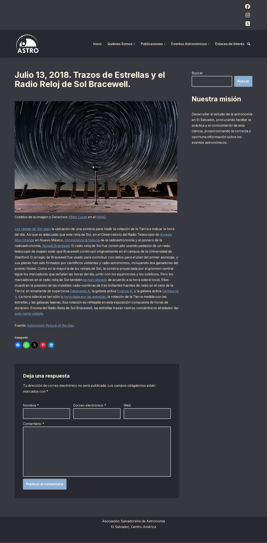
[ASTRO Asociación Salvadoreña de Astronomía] (27, 44)
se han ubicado (111, 280)
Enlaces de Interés (229, 44)
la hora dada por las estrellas (102, 297)
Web (127, 406)
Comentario (33, 424)
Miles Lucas (79, 217)
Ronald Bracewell (56, 246)
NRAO (103, 217)
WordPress (65, 537)
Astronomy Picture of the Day (51, 326)
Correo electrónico (89, 406)
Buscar (197, 73)
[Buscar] (248, 43)
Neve (19, 537)
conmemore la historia (83, 240)
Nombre (31, 406)
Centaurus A (25, 297)
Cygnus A (135, 291)
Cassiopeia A (89, 291)
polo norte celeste (51, 314)
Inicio (97, 44)
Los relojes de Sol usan (33, 229)
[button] (134, 44)
